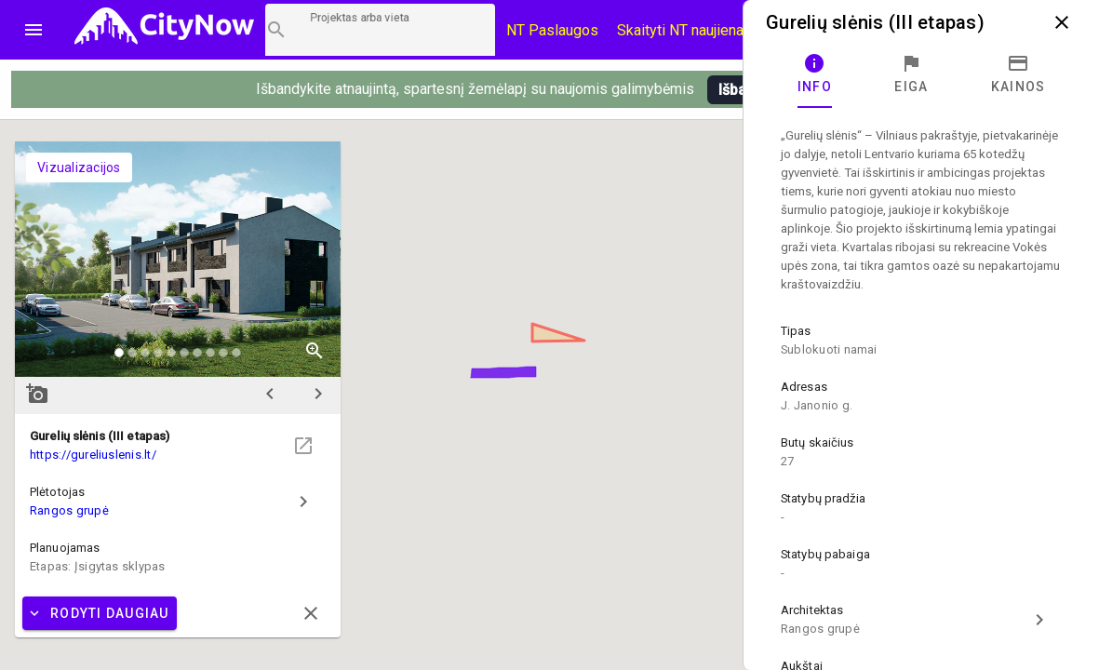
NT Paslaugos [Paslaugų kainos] (552, 30)
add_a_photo (37, 393)
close (1062, 22)
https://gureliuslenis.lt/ (93, 455)
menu (33, 30)
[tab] (815, 74)
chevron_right (318, 393)
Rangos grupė (69, 510)
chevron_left (270, 393)
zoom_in (314, 351)
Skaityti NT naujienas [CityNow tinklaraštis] (684, 30)
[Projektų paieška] (380, 30)
